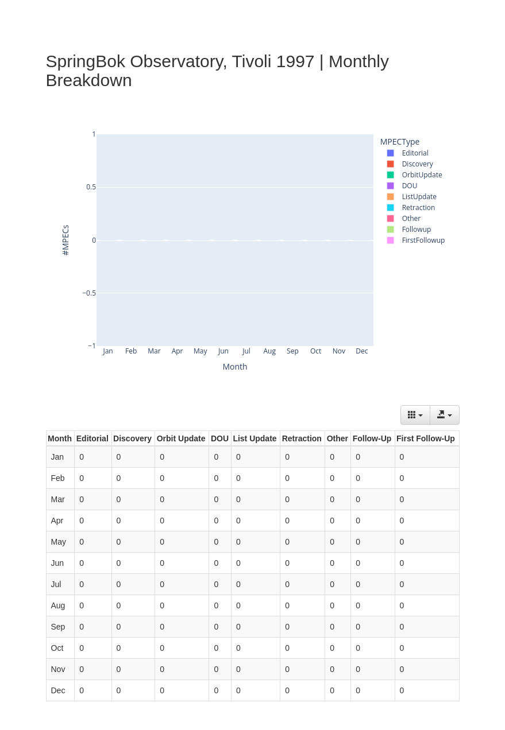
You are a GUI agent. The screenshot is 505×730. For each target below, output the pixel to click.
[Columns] (415, 415)
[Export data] (445, 415)
